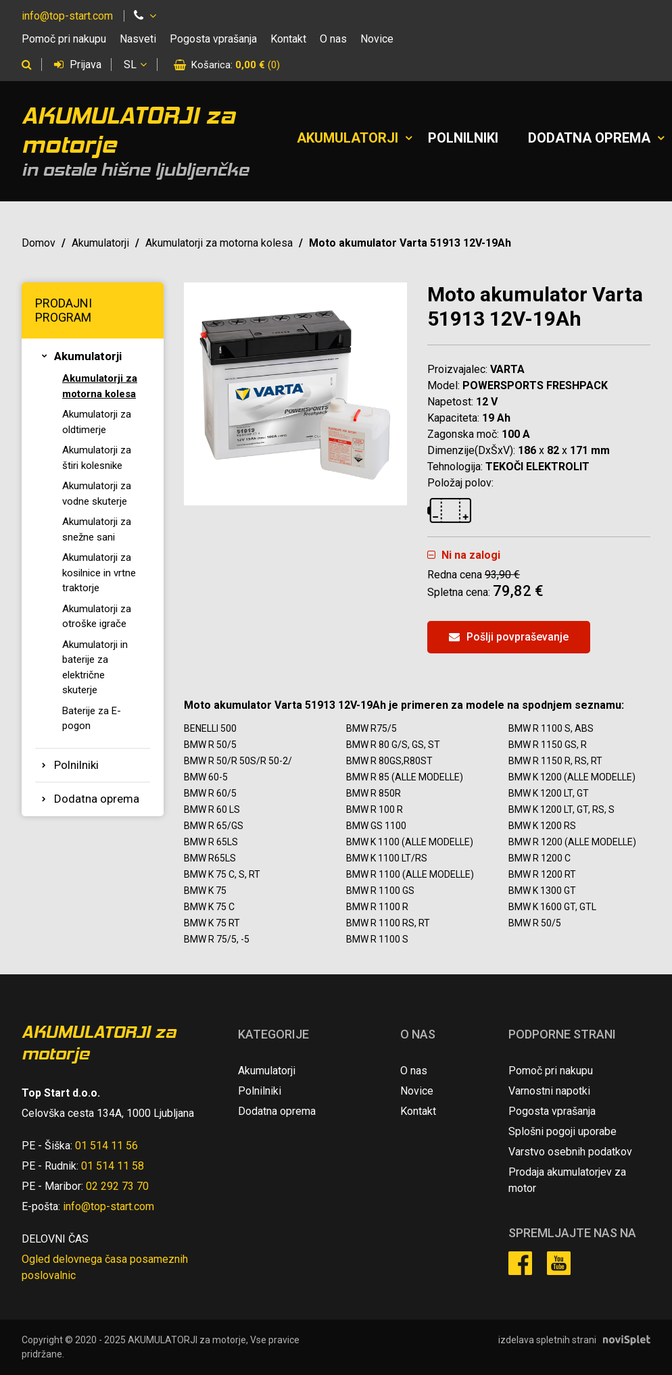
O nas (333, 38)
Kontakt (288, 38)
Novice (376, 38)
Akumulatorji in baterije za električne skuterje (95, 668)
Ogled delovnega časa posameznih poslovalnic (105, 1267)
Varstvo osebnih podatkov (570, 1151)
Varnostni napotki (549, 1090)
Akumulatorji (347, 138)
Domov (38, 242)
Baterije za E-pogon (91, 718)
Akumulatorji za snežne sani (96, 529)
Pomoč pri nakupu (64, 38)
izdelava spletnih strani (547, 1339)
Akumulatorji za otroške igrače (96, 616)
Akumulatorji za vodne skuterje (96, 493)
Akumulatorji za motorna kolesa (219, 242)
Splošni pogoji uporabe (562, 1131)
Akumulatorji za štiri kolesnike (96, 458)
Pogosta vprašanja (213, 38)
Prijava (77, 64)
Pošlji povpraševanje (509, 636)
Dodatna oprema (589, 138)
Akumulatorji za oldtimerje (96, 422)
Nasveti (138, 38)
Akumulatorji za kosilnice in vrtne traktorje (99, 572)
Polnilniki (463, 138)
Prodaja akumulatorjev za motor (567, 1180)
